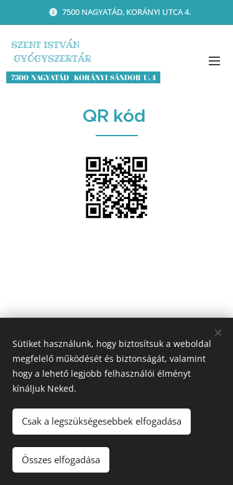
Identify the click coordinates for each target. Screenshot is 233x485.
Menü (214, 61)
